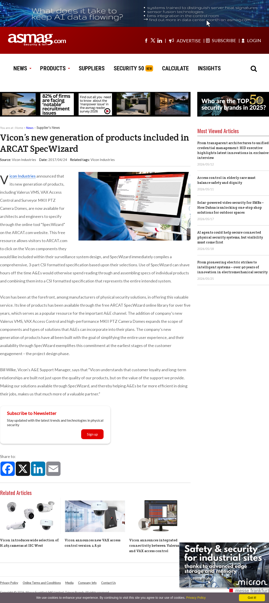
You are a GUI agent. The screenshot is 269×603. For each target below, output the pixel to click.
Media (69, 583)
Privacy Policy (9, 583)
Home (19, 128)
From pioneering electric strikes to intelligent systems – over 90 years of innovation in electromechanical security (232, 267)
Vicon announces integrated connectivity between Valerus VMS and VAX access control (158, 545)
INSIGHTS (209, 68)
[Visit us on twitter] (153, 40)
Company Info (87, 583)
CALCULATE (175, 68)
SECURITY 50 (129, 68)
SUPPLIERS (92, 68)
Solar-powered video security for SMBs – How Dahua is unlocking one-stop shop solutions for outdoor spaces (230, 207)
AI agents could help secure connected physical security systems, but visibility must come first (230, 237)
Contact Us (108, 583)
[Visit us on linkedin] (159, 40)
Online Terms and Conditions (42, 583)
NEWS (22, 68)
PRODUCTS (55, 68)
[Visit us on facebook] (146, 40)
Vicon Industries (103, 160)
